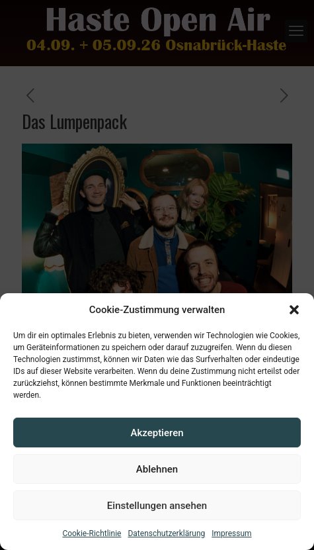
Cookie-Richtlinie (91, 533)
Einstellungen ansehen (157, 506)
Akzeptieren (156, 433)
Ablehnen (157, 469)
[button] (294, 309)
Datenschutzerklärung (166, 533)
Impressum (231, 533)
